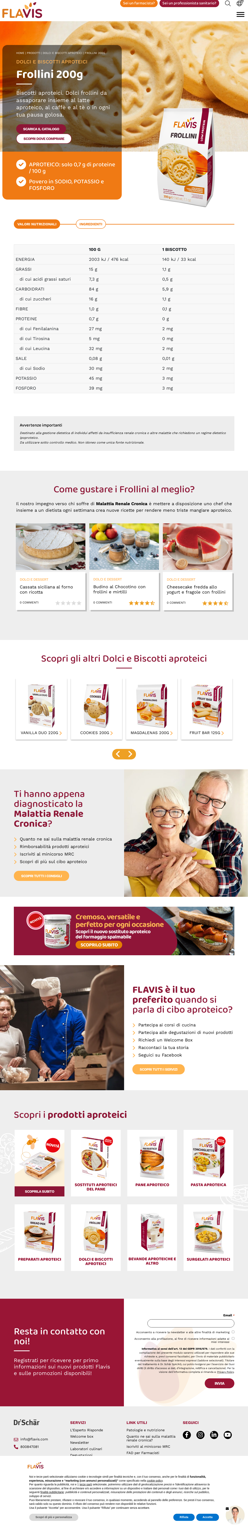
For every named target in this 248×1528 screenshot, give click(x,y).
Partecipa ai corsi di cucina (167, 1029)
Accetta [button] (208, 1517)
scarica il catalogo (41, 133)
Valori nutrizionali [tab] (37, 229)
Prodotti (34, 57)
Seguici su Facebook (160, 1059)
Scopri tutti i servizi (158, 1074)
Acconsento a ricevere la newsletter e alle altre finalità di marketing (182, 1332)
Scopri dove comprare (44, 143)
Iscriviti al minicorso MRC (47, 858)
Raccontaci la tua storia (163, 1052)
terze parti (86, 1484)
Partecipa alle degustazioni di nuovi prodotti (185, 1037)
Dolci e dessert (34, 584)
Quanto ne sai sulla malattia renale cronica (66, 843)
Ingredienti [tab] (90, 229)
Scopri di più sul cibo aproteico (53, 866)
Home (20, 57)
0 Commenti (29, 607)
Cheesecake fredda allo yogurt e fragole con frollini (196, 594)
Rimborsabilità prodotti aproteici (54, 851)
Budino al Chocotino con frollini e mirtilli (119, 594)
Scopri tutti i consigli (41, 880)
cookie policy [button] (154, 1480)
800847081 (26, 1447)
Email (228, 1316)
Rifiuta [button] (184, 1517)
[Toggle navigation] (240, 17)
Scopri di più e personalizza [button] (54, 1517)
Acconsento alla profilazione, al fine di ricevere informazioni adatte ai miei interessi (181, 1340)
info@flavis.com (31, 1439)
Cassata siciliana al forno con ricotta (46, 594)
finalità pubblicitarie (52, 1492)
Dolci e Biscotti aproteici (63, 57)
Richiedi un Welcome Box (165, 1044)
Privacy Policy (225, 1371)
